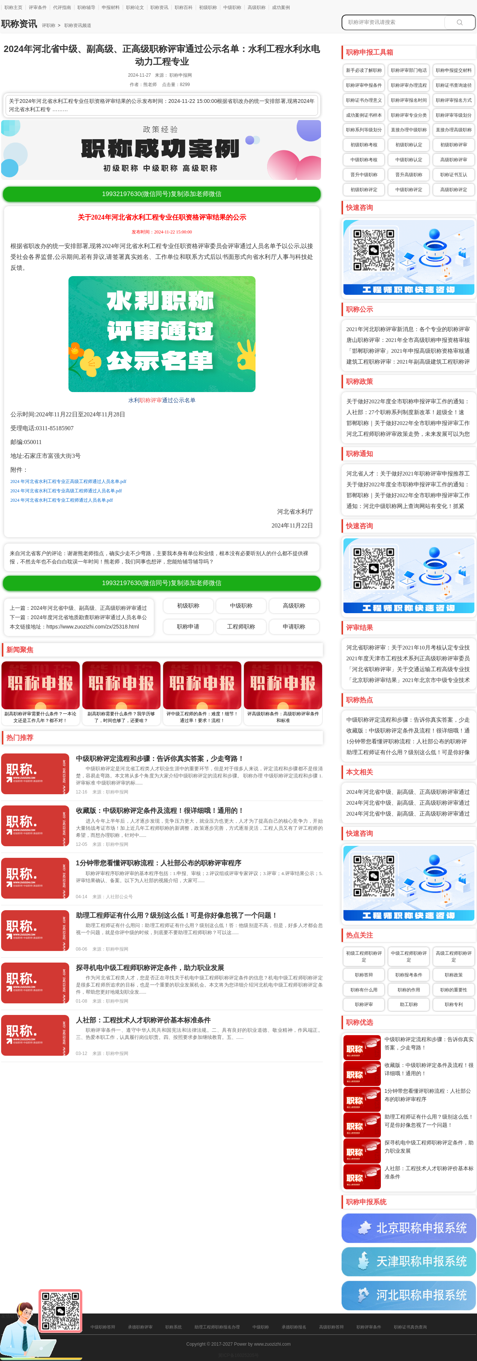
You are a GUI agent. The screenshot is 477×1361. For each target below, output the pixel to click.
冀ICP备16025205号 (238, 1355)
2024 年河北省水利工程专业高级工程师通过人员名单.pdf (66, 490)
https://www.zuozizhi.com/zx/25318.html (92, 627)
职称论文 (135, 7)
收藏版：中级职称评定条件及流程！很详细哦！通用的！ (160, 810)
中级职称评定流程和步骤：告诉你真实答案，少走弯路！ (160, 758)
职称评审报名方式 (454, 100)
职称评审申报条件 (364, 85)
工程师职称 (241, 626)
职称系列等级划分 (364, 129)
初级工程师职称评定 (364, 957)
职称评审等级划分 (454, 115)
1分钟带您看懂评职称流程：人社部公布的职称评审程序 (158, 863)
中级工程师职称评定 (409, 957)
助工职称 (409, 1004)
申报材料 (111, 7)
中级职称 (232, 7)
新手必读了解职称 (364, 70)
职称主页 (13, 7)
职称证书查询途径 (454, 85)
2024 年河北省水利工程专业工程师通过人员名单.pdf (61, 500)
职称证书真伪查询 (410, 1327)
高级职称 (257, 7)
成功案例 (281, 7)
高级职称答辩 (331, 1327)
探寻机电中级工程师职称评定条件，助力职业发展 (150, 968)
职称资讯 (159, 7)
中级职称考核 (364, 159)
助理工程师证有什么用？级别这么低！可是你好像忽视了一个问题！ (177, 915)
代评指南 (62, 7)
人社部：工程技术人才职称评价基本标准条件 (143, 1020)
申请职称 (294, 626)
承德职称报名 (294, 1327)
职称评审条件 (369, 1327)
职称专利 (454, 1004)
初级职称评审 (453, 144)
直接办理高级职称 (454, 129)
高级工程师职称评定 (454, 957)
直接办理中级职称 (409, 129)
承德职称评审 (140, 1327)
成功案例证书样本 (364, 115)
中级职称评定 (408, 189)
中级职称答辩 (103, 1327)
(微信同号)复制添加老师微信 (161, 194)
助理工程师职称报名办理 (217, 1327)
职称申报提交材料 (454, 70)
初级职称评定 (364, 189)
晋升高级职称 (408, 174)
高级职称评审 (453, 159)
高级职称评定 (453, 189)
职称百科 (184, 7)
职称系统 (173, 1327)
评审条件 (38, 7)
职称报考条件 (408, 975)
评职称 (48, 25)
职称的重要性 (453, 990)
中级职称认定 (408, 159)
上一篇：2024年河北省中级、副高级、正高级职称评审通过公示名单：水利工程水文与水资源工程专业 (128, 608)
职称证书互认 (453, 174)
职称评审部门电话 (409, 70)
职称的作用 (409, 990)
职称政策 (454, 975)
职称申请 (188, 626)
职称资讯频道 (77, 25)
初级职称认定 (408, 144)
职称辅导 (86, 7)
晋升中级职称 (364, 174)
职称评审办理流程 (409, 85)
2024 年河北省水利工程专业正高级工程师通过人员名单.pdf (68, 481)
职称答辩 (364, 975)
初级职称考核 (364, 144)
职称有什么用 (364, 990)
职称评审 (151, 400)
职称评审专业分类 (409, 115)
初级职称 (208, 7)
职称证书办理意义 (364, 100)
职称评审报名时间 (409, 100)
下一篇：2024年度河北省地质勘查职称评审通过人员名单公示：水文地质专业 (99, 617)
